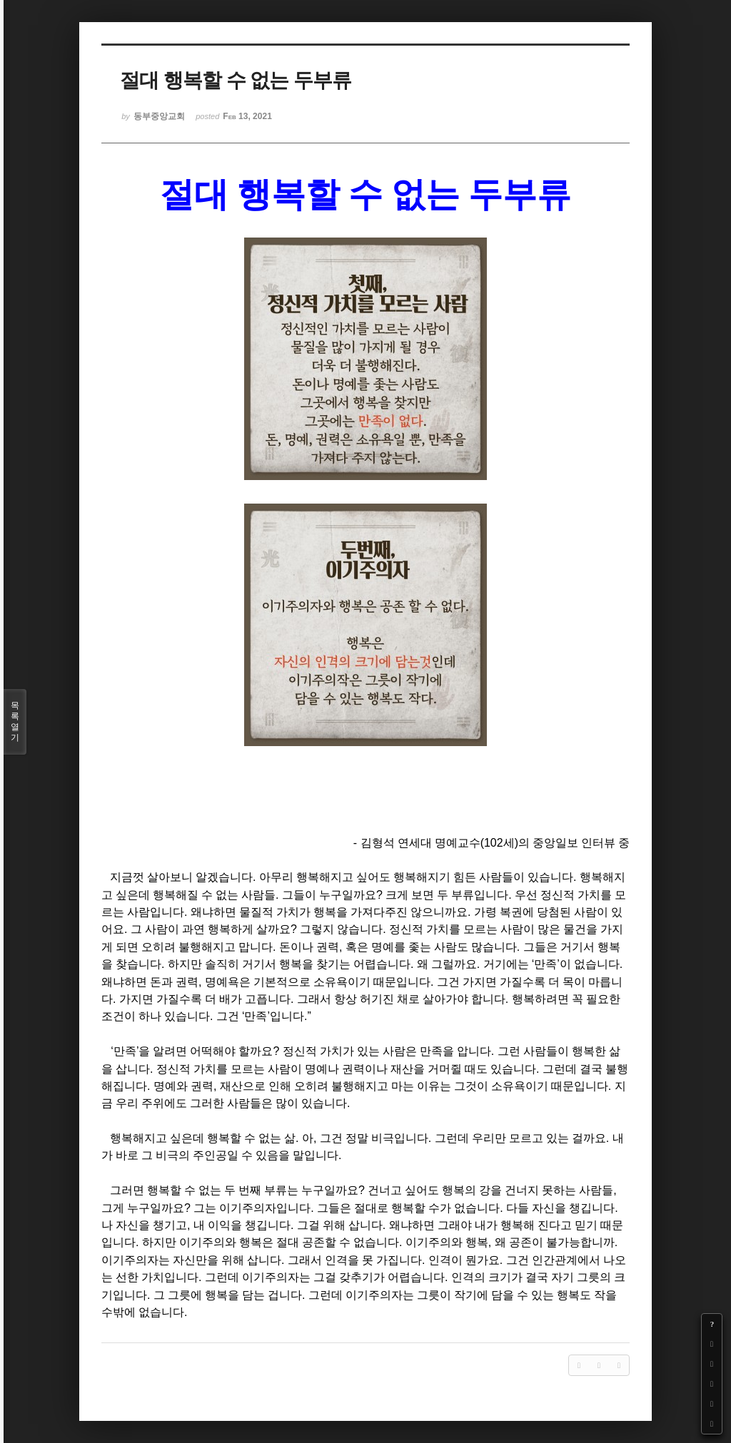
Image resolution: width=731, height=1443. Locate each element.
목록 (15, 721)
